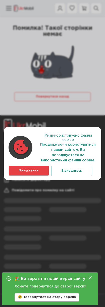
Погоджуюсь (29, 170)
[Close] (90, 277)
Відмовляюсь (71, 171)
